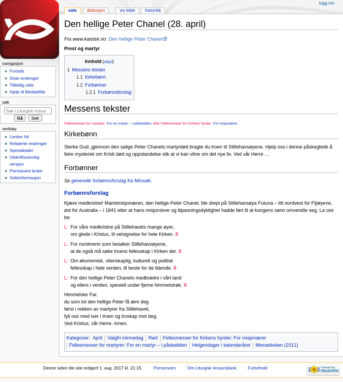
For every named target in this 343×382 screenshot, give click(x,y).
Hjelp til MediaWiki (27, 92)
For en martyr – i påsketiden (129, 123)
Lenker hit (19, 136)
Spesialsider (21, 150)
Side (72, 10)
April (97, 338)
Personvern (165, 368)
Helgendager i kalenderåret (221, 345)
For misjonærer (225, 123)
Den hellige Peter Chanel (135, 39)
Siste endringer (24, 78)
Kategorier (78, 338)
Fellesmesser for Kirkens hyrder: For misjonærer (214, 338)
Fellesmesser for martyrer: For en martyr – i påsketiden (128, 345)
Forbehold (257, 368)
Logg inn (326, 3)
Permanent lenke (26, 171)
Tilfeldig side (21, 85)
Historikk (153, 10)
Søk (6, 102)
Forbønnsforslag (86, 193)
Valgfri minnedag (125, 338)
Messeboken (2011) (277, 345)
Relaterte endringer (28, 143)
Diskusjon (96, 10)
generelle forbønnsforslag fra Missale (111, 180)
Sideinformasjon (25, 177)
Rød (152, 338)
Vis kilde (127, 10)
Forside (17, 71)
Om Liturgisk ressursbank (212, 368)
